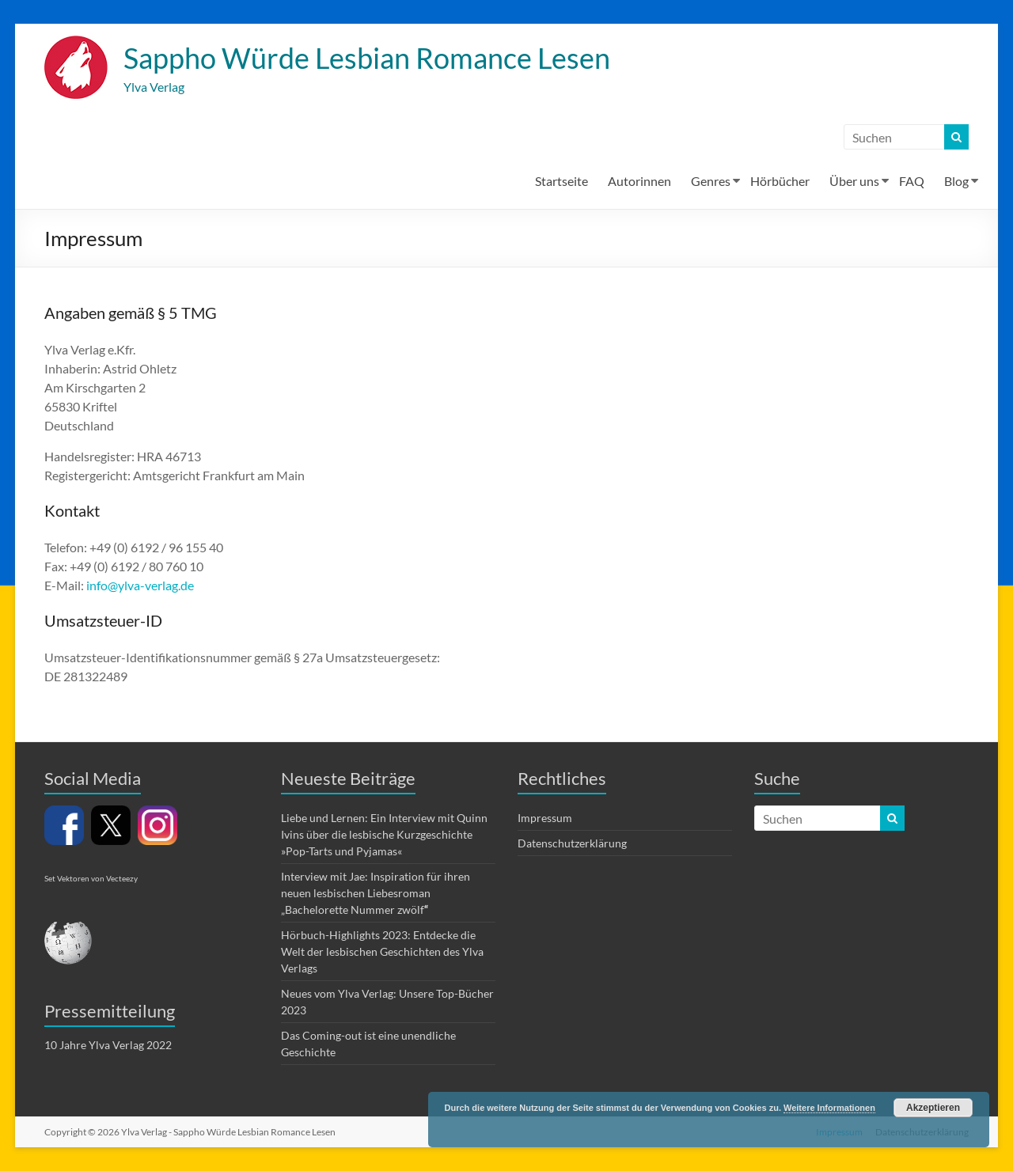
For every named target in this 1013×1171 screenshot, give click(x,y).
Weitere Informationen (829, 1107)
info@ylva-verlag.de (140, 585)
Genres (710, 180)
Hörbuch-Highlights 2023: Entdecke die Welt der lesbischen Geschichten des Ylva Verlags (382, 951)
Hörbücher (780, 180)
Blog (956, 180)
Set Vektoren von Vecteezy (91, 878)
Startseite (561, 180)
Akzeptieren (933, 1107)
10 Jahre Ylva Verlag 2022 (108, 1045)
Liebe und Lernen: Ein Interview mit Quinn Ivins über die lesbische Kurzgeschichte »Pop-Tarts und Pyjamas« (384, 834)
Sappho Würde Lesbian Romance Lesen (366, 57)
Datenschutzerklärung (572, 843)
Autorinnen (639, 180)
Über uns (854, 180)
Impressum (545, 817)
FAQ (911, 180)
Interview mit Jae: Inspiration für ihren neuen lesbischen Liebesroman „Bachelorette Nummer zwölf (375, 893)
